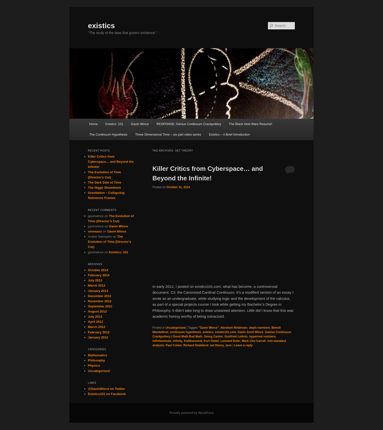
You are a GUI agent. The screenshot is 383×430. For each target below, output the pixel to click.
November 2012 (99, 301)
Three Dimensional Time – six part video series (168, 134)
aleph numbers (259, 327)
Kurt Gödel (211, 341)
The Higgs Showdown (104, 187)
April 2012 (95, 322)
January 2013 (98, 291)
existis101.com (225, 332)
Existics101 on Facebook (107, 394)
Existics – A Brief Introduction (229, 134)
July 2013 (95, 280)
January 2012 (98, 337)
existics (101, 26)
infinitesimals (161, 341)
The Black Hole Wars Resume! (250, 124)
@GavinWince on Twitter (106, 389)
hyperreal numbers (262, 336)
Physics (94, 365)
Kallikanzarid (193, 341)
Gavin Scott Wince (250, 332)
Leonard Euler (230, 341)
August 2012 (97, 311)
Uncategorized (175, 327)
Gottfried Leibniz (236, 336)
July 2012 (95, 316)
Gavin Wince (140, 124)
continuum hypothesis (185, 332)
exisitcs (208, 332)
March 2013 (96, 285)
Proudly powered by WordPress (191, 413)
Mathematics (97, 355)
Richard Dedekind (195, 345)
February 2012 (98, 332)
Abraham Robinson (233, 327)
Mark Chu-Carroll (254, 341)
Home (93, 124)
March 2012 (96, 327)
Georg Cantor (213, 336)
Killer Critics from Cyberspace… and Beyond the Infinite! (111, 162)
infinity (177, 341)
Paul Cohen (174, 345)
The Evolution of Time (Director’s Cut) (109, 242)
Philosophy (96, 360)
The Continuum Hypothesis (108, 134)
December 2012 (99, 296)
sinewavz (95, 231)
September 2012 (100, 306)
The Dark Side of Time (104, 182)
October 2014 (98, 270)
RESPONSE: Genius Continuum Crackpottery (189, 124)
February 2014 (98, 275)
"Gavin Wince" (208, 327)
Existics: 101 (114, 124)
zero (228, 345)
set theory (217, 345)
